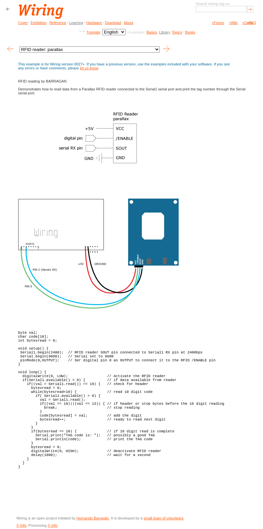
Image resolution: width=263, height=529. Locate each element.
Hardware (94, 23)
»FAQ (251, 23)
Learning (76, 23)
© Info (21, 525)
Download (113, 23)
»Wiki (233, 23)
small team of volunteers (163, 518)
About (128, 23)
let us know (89, 68)
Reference (57, 23)
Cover (23, 23)
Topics (177, 32)
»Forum (218, 23)
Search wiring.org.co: (213, 4)
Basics (151, 32)
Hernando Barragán (93, 518)
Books (190, 32)
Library (164, 32)
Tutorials (93, 32)
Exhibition (39, 23)
